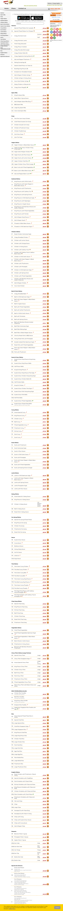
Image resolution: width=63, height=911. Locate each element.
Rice (1, 50)
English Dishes (3, 52)
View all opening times (30, 5)
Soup (1, 16)
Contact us (22, 8)
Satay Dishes (3, 33)
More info (60, 23)
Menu (13, 8)
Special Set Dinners (4, 56)
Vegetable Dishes (4, 43)
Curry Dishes (3, 28)
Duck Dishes (3, 29)
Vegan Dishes (3, 18)
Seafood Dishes (4, 20)
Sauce (1, 37)
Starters (2, 13)
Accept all (57, 907)
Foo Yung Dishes (4, 35)
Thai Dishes (3, 39)
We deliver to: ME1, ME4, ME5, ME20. (54, 5)
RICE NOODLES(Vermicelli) (5, 48)
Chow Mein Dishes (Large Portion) (4, 45)
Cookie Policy (12, 908)
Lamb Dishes (3, 31)
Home (6, 8)
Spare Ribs (2, 14)
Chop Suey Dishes (4, 41)
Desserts (2, 54)
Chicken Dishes (4, 22)
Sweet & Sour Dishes (5, 26)
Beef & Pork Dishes (4, 24)
